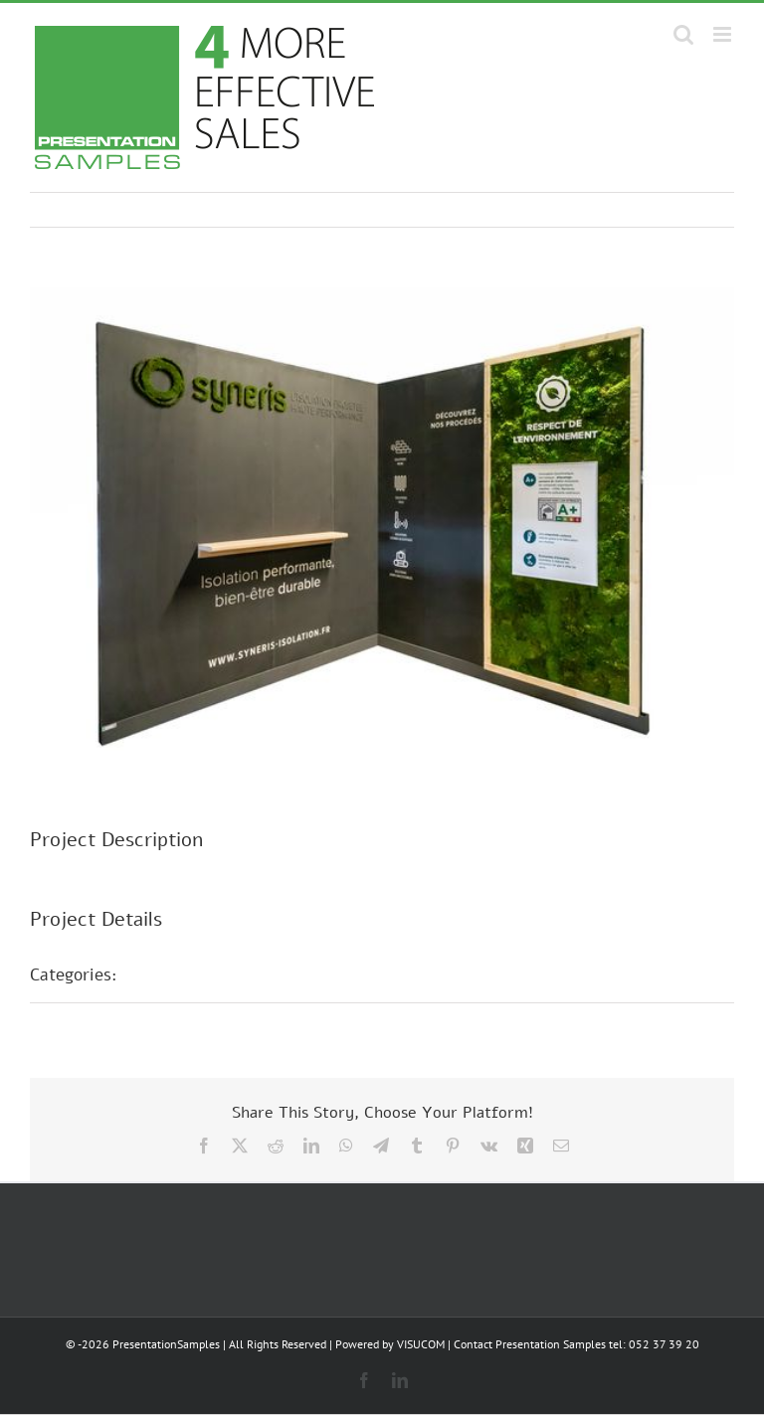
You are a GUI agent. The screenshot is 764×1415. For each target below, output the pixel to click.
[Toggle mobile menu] (723, 34)
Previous (632, 210)
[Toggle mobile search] (683, 34)
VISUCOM (421, 1343)
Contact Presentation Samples (530, 1343)
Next (699, 210)
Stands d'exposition (214, 974)
